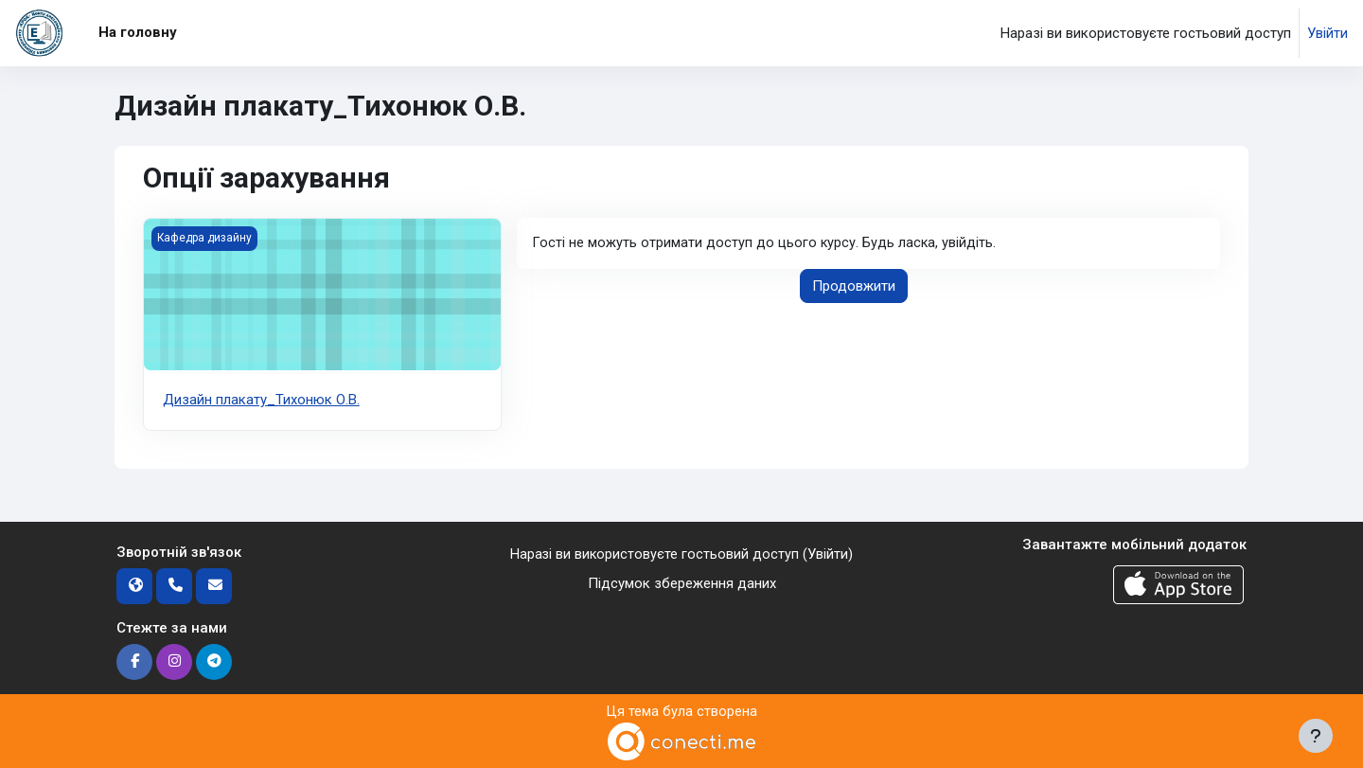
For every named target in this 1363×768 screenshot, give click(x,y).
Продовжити (853, 286)
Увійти (1327, 33)
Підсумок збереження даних (682, 582)
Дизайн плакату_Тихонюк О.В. (261, 399)
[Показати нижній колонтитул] (1316, 736)
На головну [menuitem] (137, 32)
